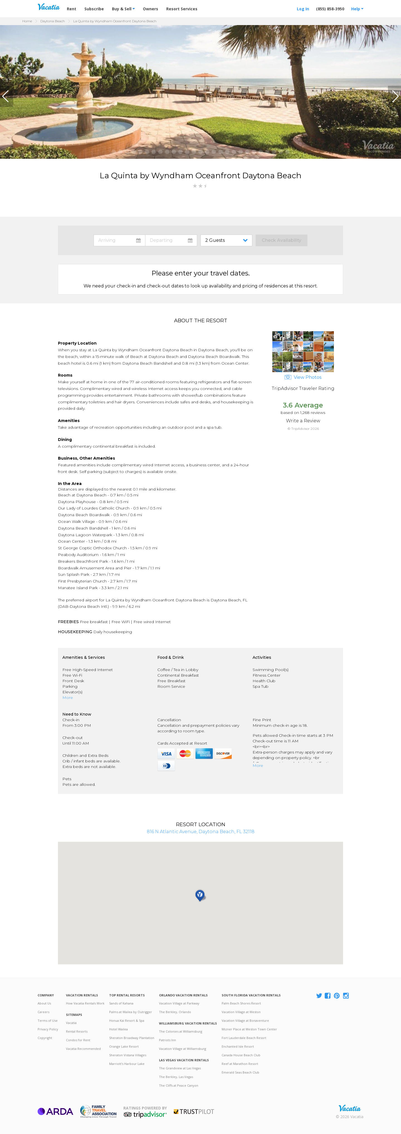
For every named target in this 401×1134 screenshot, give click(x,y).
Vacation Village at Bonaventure (245, 1020)
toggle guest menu (227, 240)
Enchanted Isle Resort (238, 1046)
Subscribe (94, 8)
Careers (43, 1012)
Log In (303, 8)
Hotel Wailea (118, 1029)
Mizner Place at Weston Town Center (249, 1029)
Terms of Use (48, 1020)
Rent (71, 8)
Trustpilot (194, 1111)
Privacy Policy (48, 1029)
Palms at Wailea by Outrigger (130, 1012)
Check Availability (281, 240)
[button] (6, 96)
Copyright (45, 1038)
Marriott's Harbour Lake (127, 1064)
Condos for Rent (78, 1040)
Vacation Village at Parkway (179, 1003)
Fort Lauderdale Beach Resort (244, 1038)
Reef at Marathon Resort (240, 1064)
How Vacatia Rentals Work (85, 1003)
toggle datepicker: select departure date (171, 240)
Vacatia (71, 1023)
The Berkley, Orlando (175, 1012)
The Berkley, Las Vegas (176, 1077)
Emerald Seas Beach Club (240, 1072)
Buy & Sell (123, 8)
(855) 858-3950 (330, 8)
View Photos (303, 377)
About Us (44, 1003)
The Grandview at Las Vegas (180, 1068)
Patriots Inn (167, 1040)
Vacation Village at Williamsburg (182, 1049)
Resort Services (181, 8)
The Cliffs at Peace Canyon (178, 1085)
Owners (150, 8)
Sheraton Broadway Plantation (131, 1038)
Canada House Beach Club (241, 1055)
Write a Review (303, 420)
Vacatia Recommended (83, 1049)
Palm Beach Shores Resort (241, 1003)
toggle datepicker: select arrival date (119, 240)
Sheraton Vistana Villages (127, 1055)
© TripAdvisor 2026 (303, 428)
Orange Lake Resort (124, 1046)
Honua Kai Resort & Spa (126, 1020)
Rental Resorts (76, 1031)
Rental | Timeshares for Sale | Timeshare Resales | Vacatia (350, 1108)
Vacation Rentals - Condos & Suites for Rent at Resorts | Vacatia (49, 6)
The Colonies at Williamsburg (180, 1031)
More (67, 697)
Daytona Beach (52, 21)
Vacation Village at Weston (241, 1012)
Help (357, 8)
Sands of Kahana (121, 1003)
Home (27, 21)
